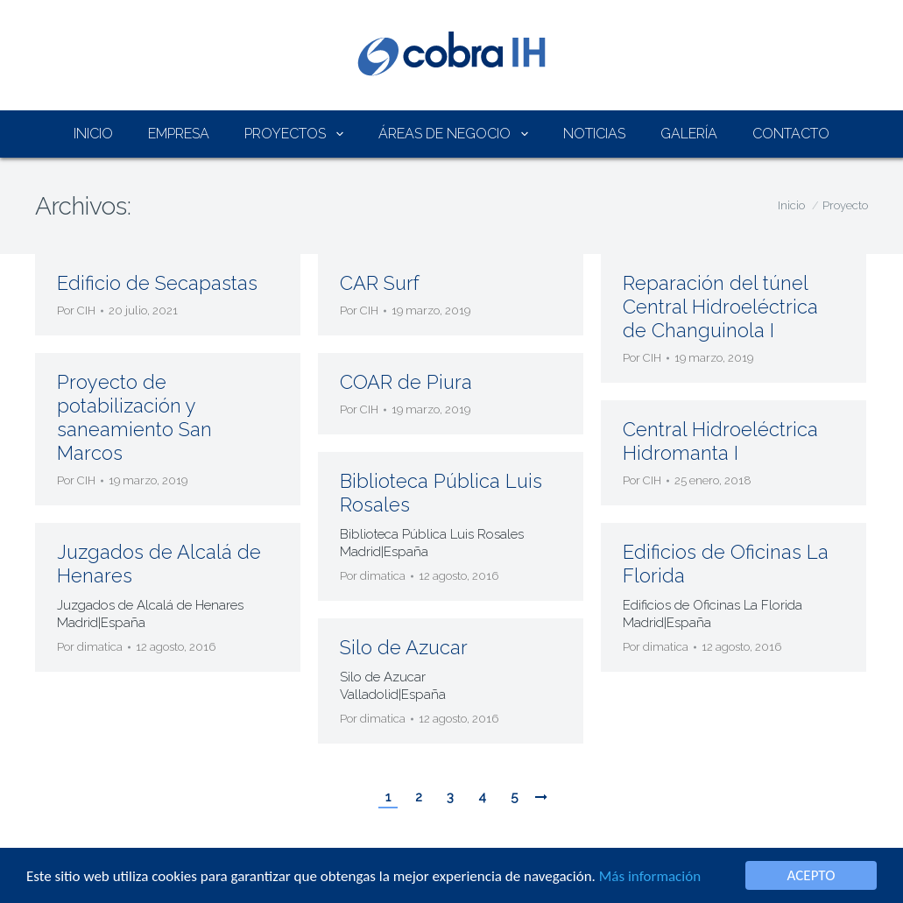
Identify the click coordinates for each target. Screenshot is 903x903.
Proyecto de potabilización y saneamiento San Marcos (134, 417)
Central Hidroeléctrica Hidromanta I (720, 441)
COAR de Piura (406, 381)
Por (76, 310)
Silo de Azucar (404, 647)
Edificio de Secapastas (157, 283)
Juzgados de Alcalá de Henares (159, 563)
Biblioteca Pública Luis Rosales (441, 492)
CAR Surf (380, 283)
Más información (650, 877)
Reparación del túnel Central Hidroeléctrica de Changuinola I (720, 307)
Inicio (791, 205)
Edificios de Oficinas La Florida (726, 563)
